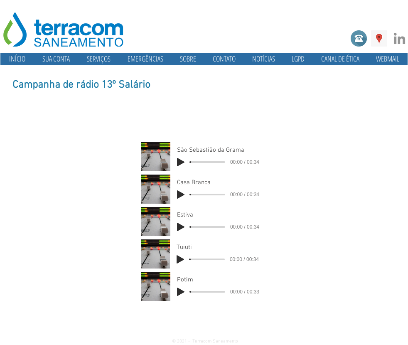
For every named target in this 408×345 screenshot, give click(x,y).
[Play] (180, 162)
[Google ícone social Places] (379, 38)
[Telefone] (359, 38)
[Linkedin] (399, 38)
